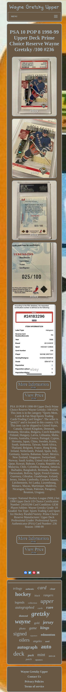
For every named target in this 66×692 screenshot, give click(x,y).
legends (19, 602)
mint (41, 654)
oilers (24, 640)
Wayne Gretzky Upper (34, 671)
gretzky (40, 613)
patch (29, 659)
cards (40, 608)
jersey (48, 622)
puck (31, 655)
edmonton (48, 634)
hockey (23, 594)
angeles (37, 641)
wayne (23, 621)
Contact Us (34, 676)
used (47, 641)
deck (18, 654)
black (37, 595)
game (33, 628)
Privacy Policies (34, 681)
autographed (24, 607)
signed (20, 633)
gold (36, 623)
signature (33, 636)
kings (44, 628)
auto (46, 647)
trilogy (17, 588)
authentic (30, 589)
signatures (39, 660)
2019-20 (52, 656)
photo (22, 628)
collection (32, 603)
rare (49, 607)
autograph (27, 647)
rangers (48, 595)
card (41, 587)
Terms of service (34, 686)
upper (47, 601)
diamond (23, 616)
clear (52, 588)
